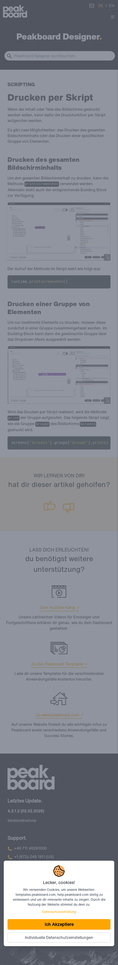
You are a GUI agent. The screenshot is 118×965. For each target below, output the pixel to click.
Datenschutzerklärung (59, 911)
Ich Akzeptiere (59, 924)
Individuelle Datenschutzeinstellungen (59, 937)
